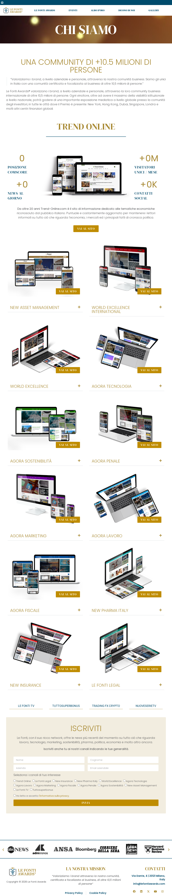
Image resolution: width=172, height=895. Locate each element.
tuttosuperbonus (66, 706)
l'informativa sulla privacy (54, 795)
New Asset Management (34, 307)
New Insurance (25, 685)
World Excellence (29, 386)
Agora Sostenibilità (31, 461)
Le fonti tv (26, 706)
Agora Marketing (28, 536)
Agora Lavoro (107, 536)
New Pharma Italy (110, 610)
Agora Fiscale (25, 610)
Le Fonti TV (22, 789)
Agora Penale (106, 461)
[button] (45, 307)
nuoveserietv (146, 706)
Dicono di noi (126, 10)
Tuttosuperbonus (43, 789)
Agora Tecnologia (111, 386)
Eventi (73, 10)
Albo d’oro (98, 10)
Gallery (154, 10)
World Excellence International (111, 309)
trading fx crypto (106, 706)
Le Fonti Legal (106, 685)
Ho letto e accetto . (42, 795)
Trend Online (23, 781)
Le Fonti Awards (44, 10)
